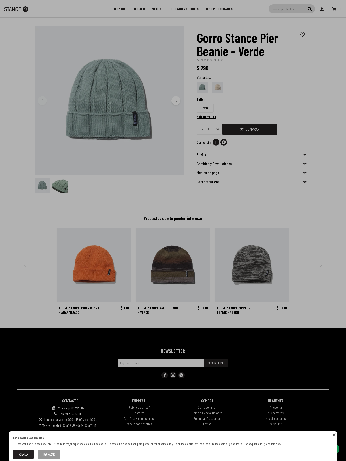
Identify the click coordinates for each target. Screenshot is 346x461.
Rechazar (49, 454)
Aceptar (23, 454)
